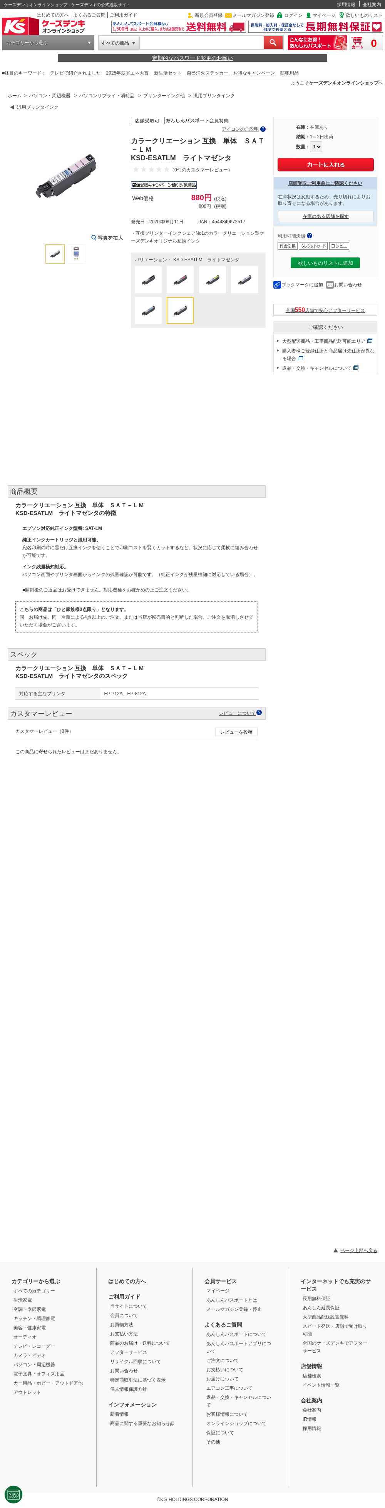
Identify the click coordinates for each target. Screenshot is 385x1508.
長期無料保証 (316, 1298)
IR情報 (309, 1419)
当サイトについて (128, 1306)
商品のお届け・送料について (140, 1343)
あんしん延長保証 (321, 1307)
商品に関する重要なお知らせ (142, 1423)
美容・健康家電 (29, 1327)
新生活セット (168, 73)
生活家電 (22, 1300)
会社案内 (372, 4)
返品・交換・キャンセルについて (317, 368)
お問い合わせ (348, 284)
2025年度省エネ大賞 (127, 73)
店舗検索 (312, 1375)
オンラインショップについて (236, 1423)
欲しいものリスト (364, 15)
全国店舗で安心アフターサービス (325, 310)
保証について (220, 1432)
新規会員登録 (209, 15)
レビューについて (237, 713)
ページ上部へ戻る (358, 1250)
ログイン (293, 15)
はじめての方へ (53, 15)
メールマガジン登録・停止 (234, 1309)
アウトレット (27, 1392)
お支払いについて (224, 1369)
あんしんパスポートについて (236, 1334)
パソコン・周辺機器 (49, 95)
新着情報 (119, 1414)
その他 (213, 1442)
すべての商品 (115, 43)
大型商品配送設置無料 (326, 1317)
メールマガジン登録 (253, 15)
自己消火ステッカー (207, 73)
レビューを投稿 (236, 732)
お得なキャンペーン (254, 73)
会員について (124, 1315)
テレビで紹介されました (75, 73)
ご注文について (222, 1360)
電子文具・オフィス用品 (38, 1374)
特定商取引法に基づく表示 (138, 1380)
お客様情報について (227, 1414)
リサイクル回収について (135, 1361)
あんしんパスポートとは (231, 1300)
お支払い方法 (124, 1334)
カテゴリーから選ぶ (27, 42)
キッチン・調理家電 (34, 1318)
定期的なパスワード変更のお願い (192, 58)
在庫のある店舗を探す (326, 216)
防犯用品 (289, 73)
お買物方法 (121, 1324)
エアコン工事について (229, 1388)
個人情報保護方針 (128, 1389)
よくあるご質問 (89, 15)
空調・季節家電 (29, 1309)
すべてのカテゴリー (34, 1291)
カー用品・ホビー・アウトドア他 (48, 1383)
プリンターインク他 (164, 95)
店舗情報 (311, 1366)
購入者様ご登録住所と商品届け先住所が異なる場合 (328, 354)
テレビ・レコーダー (34, 1346)
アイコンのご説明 (240, 129)
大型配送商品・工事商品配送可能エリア (323, 341)
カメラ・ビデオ (29, 1355)
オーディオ (25, 1337)
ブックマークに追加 (302, 284)
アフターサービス (128, 1352)
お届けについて (222, 1379)
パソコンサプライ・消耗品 (106, 95)
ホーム (15, 95)
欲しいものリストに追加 (325, 263)
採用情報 (346, 4)
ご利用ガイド (123, 15)
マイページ (324, 15)
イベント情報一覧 (321, 1385)
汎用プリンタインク (214, 95)
